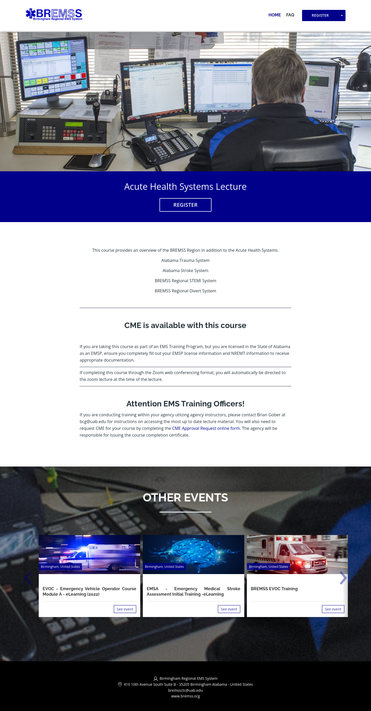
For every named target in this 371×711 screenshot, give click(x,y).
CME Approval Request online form (206, 428)
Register (320, 15)
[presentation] (28, 579)
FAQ (290, 15)
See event (125, 609)
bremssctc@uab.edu (185, 690)
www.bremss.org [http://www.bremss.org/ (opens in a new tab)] (185, 696)
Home (274, 15)
